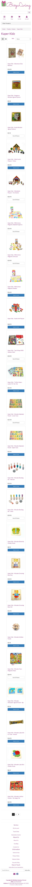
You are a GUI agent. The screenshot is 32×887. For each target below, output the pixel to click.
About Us (16, 840)
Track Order (16, 831)
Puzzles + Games (11, 29)
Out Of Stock (16, 136)
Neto (21, 884)
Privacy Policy (16, 856)
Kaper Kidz (19, 29)
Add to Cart (16, 72)
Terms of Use (16, 852)
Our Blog (16, 843)
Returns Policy (16, 859)
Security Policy (16, 862)
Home (3, 29)
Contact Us (16, 847)
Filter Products (6, 23)
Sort (13, 38)
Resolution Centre (16, 835)
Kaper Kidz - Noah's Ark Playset (16, 318)
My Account (16, 828)
